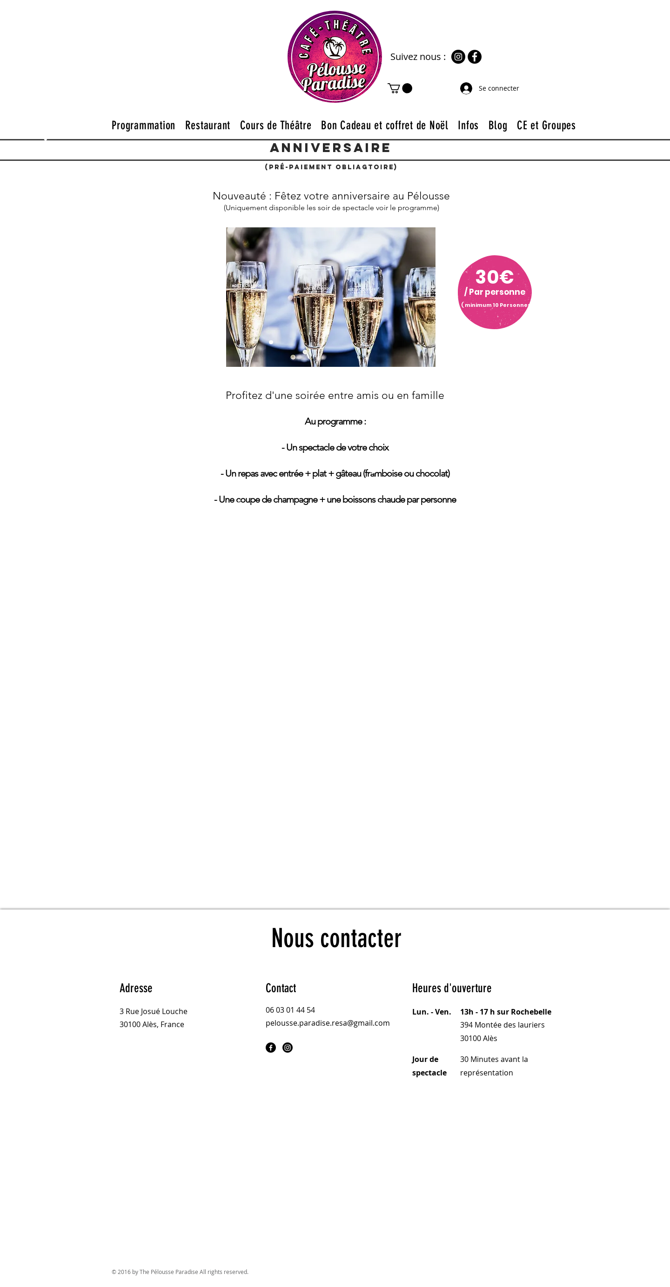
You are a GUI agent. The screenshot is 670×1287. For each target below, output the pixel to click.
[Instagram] (458, 57)
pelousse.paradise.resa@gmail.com (328, 1023)
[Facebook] (475, 57)
